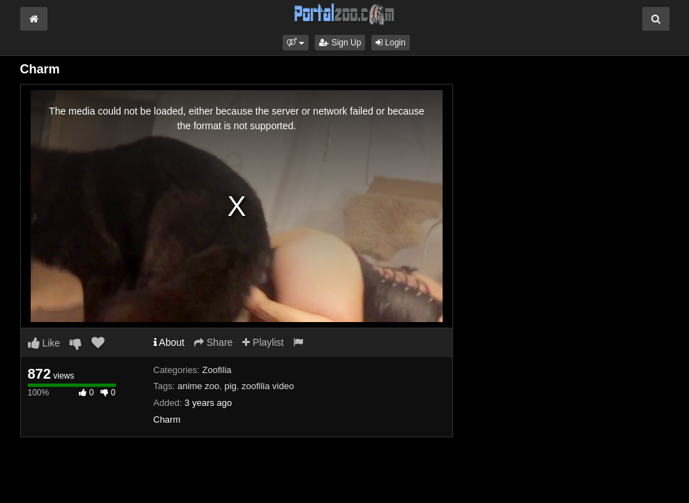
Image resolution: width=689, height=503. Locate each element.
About (169, 342)
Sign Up (340, 43)
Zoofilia (217, 370)
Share (213, 342)
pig (230, 386)
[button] (296, 42)
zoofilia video (268, 386)
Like (44, 343)
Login (391, 43)
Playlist (262, 342)
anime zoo (198, 386)
